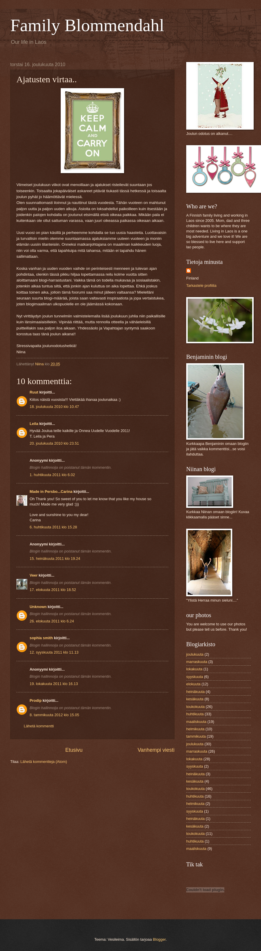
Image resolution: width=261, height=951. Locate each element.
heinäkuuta (195, 691)
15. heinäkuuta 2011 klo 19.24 (55, 558)
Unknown (38, 607)
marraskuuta (196, 661)
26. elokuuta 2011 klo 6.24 (52, 621)
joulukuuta (195, 654)
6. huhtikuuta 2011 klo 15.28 (53, 527)
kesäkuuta (195, 699)
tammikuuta (196, 736)
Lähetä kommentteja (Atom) (44, 761)
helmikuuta (195, 729)
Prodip (36, 700)
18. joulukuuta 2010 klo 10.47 (54, 406)
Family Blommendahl (87, 25)
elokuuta (193, 684)
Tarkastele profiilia (201, 285)
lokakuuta (194, 669)
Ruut (34, 392)
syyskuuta (194, 676)
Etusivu (74, 750)
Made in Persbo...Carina (51, 491)
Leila (34, 423)
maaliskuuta (196, 721)
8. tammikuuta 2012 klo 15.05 (54, 715)
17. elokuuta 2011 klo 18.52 (53, 589)
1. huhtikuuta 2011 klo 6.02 (52, 475)
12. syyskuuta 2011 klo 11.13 (54, 652)
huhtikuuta (195, 714)
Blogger (159, 939)
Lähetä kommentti (39, 726)
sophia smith (41, 638)
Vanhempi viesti (156, 750)
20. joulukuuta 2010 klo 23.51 (54, 443)
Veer (34, 575)
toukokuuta (195, 706)
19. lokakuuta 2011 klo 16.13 (54, 684)
